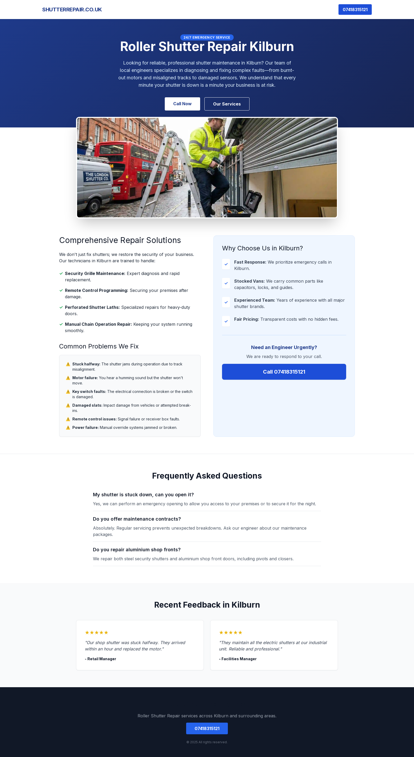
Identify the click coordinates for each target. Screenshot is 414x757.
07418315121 (355, 9)
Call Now (182, 103)
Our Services (227, 104)
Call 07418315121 (284, 372)
